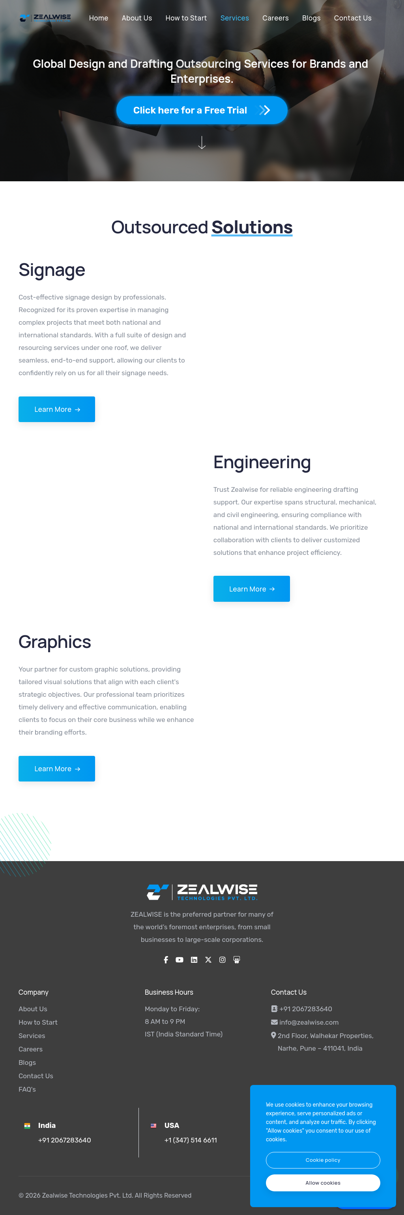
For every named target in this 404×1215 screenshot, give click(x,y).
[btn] (323, 1160)
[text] (323, 1183)
